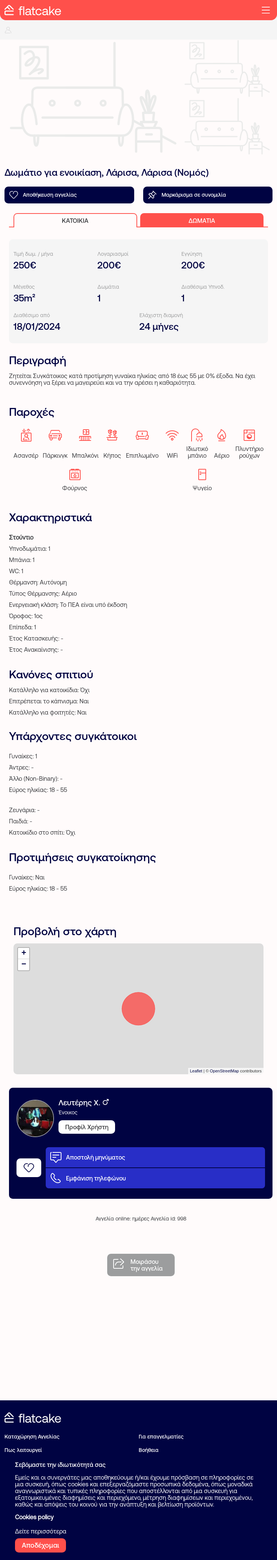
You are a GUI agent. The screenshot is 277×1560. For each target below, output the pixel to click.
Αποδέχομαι (40, 1545)
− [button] (23, 964)
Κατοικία (75, 220)
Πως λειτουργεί (23, 1450)
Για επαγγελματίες (161, 1437)
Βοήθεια (149, 1450)
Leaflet (196, 1071)
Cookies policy (34, 1517)
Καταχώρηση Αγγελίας (32, 1437)
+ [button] (23, 953)
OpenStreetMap (224, 1071)
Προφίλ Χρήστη (86, 1127)
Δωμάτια (202, 220)
